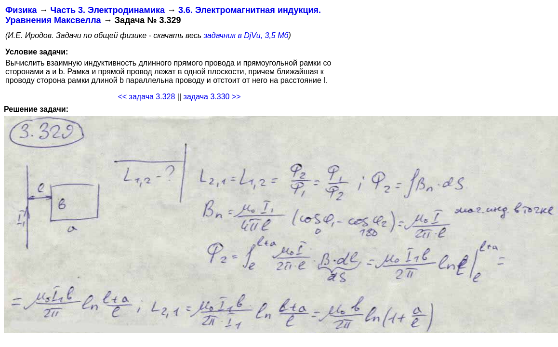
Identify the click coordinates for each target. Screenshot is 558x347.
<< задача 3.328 (146, 97)
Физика (21, 10)
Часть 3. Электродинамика (107, 10)
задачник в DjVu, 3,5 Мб (246, 35)
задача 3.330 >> (212, 97)
